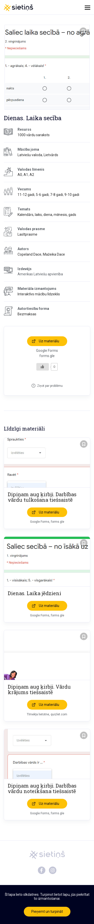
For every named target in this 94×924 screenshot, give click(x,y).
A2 (32, 175)
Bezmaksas (27, 314)
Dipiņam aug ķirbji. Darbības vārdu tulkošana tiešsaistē (42, 497)
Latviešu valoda (30, 155)
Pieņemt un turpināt (47, 912)
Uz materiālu (49, 341)
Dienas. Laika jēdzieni (34, 593)
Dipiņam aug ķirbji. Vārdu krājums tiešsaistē (39, 689)
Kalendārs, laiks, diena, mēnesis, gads (47, 215)
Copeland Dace (29, 254)
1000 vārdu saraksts (34, 135)
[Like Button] (42, 367)
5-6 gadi (42, 195)
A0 (20, 175)
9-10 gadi (71, 195)
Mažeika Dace (54, 254)
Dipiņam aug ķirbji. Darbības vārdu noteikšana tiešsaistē (42, 788)
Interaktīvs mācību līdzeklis (39, 294)
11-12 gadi (26, 195)
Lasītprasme (27, 234)
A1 (26, 175)
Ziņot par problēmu (50, 386)
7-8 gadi (56, 195)
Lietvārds (51, 155)
